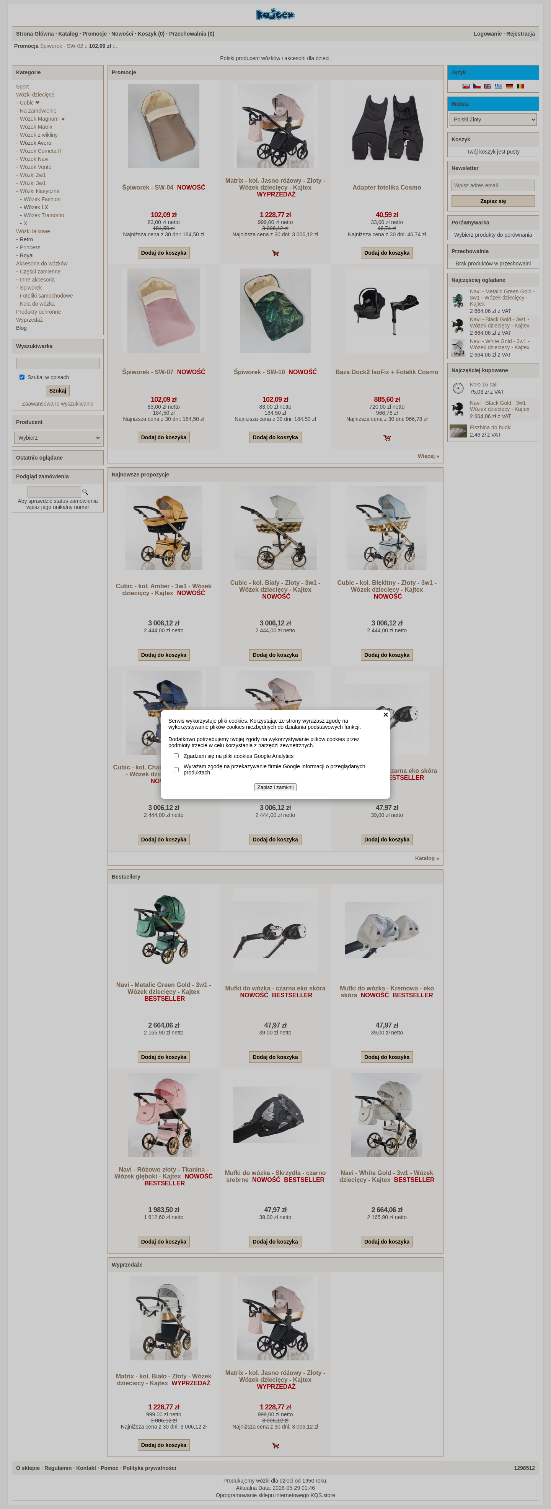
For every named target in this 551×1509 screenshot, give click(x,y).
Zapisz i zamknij (276, 787)
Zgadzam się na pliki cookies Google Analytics (238, 756)
